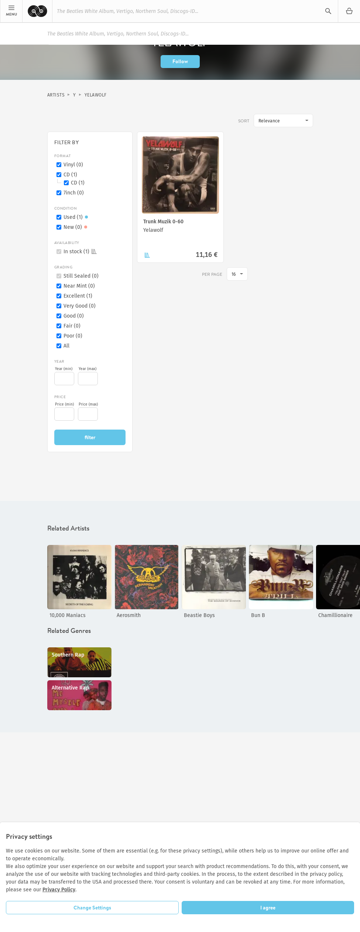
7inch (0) (74, 193)
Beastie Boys (199, 615)
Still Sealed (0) (81, 276)
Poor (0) (73, 336)
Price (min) (64, 404)
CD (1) (70, 175)
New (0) (76, 227)
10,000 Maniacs (67, 615)
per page (212, 274)
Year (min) (63, 369)
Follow (180, 61)
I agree (267, 907)
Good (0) (74, 316)
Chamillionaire (335, 615)
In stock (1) (80, 251)
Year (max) (87, 369)
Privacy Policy (58, 890)
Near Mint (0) (79, 286)
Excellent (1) (78, 296)
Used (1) (77, 217)
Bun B (258, 615)
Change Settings (92, 907)
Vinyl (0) (73, 165)
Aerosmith (129, 615)
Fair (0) (72, 326)
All (66, 346)
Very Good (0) (80, 306)
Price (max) (88, 404)
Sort (243, 121)
